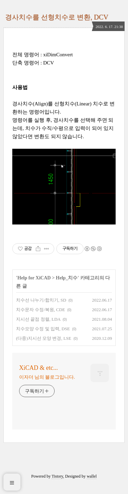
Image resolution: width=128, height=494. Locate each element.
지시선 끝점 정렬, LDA (38, 319)
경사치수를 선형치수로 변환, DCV (56, 17)
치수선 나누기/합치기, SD (41, 300)
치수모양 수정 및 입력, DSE (43, 328)
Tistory (57, 476)
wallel (92, 476)
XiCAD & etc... (38, 367)
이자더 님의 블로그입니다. (47, 377)
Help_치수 (67, 277)
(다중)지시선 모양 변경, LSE (43, 338)
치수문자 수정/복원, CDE (40, 309)
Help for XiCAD (34, 277)
